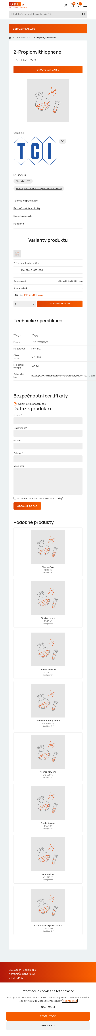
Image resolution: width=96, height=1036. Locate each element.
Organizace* (20, 428)
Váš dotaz (18, 466)
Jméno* (17, 415)
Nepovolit (48, 1025)
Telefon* (18, 453)
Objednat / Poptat (60, 304)
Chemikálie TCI (22, 37)
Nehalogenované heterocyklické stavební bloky (39, 188)
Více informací (69, 1000)
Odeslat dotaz (27, 506)
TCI (62, 141)
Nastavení (48, 1007)
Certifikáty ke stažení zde (32, 403)
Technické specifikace (25, 200)
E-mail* (17, 440)
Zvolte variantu (48, 69)
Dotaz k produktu (22, 216)
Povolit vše (48, 1016)
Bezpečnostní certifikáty (26, 208)
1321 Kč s (33, 295)
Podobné (18, 223)
